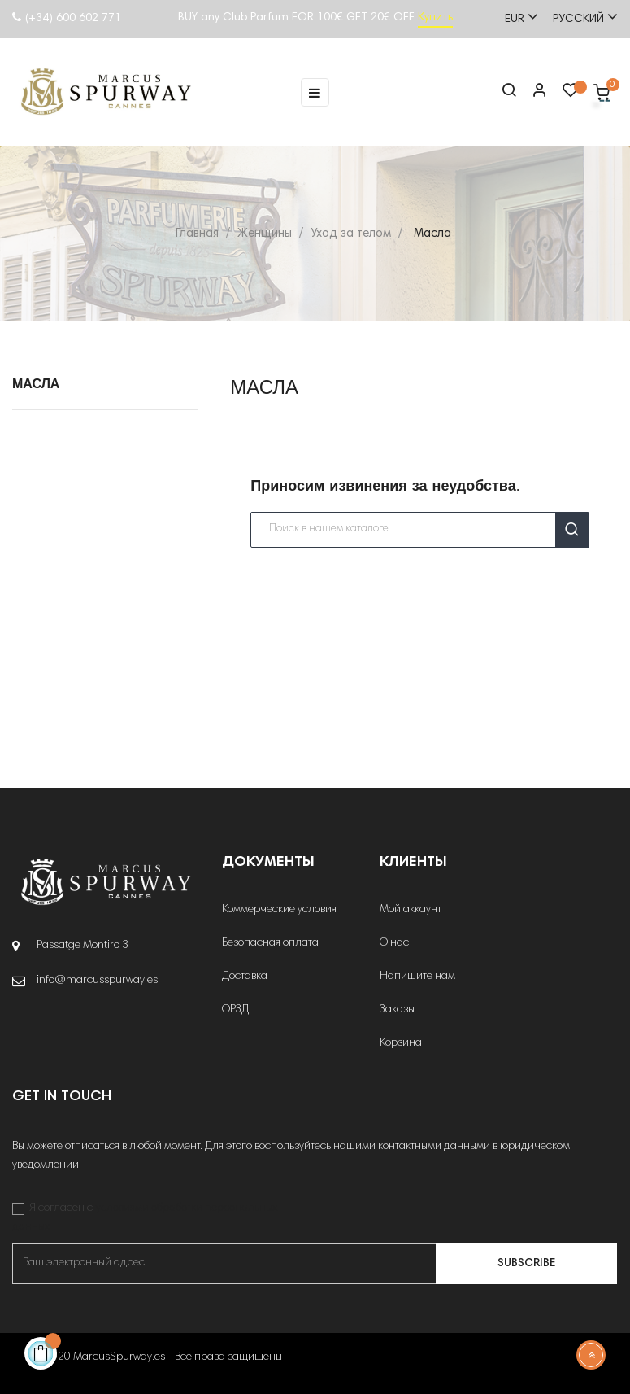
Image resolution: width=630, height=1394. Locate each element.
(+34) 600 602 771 (66, 18)
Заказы (397, 1010)
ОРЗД (235, 1010)
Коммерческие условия (279, 909)
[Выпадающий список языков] (578, 18)
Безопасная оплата (270, 943)
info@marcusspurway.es (97, 980)
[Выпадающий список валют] (514, 18)
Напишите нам (417, 976)
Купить (435, 18)
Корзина (401, 1043)
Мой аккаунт (410, 909)
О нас (394, 943)
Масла (35, 384)
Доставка (244, 976)
